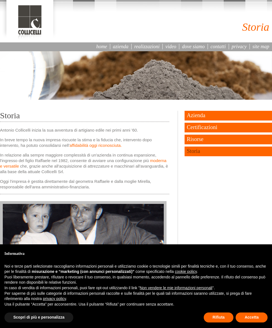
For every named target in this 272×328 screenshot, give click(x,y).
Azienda (196, 115)
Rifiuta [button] (219, 317)
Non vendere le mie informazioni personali (176, 288)
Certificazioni (202, 127)
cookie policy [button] (186, 271)
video (170, 46)
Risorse (195, 139)
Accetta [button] (252, 317)
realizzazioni (147, 46)
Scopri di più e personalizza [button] (38, 317)
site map (261, 46)
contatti (218, 46)
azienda (121, 46)
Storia (193, 151)
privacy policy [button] (54, 298)
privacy (239, 46)
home (101, 46)
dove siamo (193, 46)
